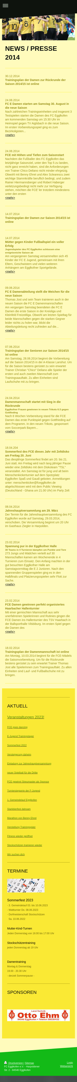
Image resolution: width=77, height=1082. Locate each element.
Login (70, 1062)
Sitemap (29, 1063)
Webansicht (66, 1066)
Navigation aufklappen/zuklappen (38, 5)
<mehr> (10, 135)
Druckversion (14, 1063)
